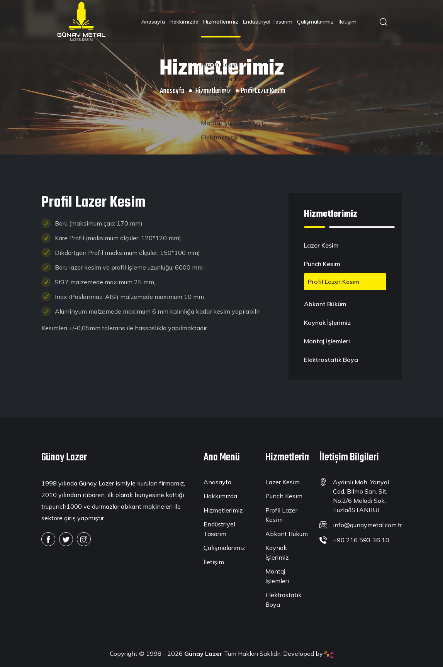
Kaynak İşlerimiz (327, 322)
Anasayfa (153, 21)
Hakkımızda (184, 21)
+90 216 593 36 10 (361, 540)
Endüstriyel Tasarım (267, 21)
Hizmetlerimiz (220, 21)
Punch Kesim (322, 264)
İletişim (347, 21)
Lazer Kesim (321, 245)
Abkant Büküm (325, 304)
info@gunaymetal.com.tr (367, 525)
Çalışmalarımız (315, 21)
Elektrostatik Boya (331, 359)
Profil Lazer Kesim (334, 281)
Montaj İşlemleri (327, 341)
